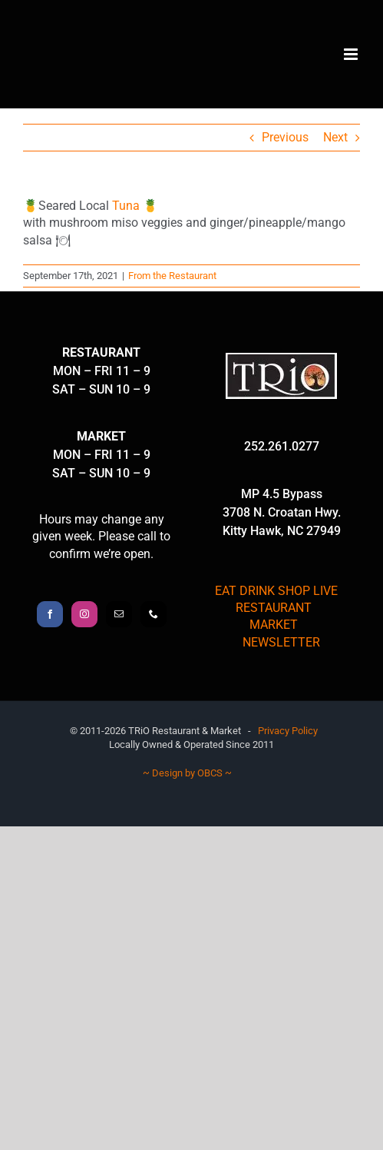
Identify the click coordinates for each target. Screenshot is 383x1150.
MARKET (273, 624)
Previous (285, 137)
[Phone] (153, 614)
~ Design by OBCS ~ (187, 773)
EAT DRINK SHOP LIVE (276, 590)
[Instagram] (84, 614)
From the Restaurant (172, 275)
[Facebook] (50, 614)
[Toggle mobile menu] (352, 54)
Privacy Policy (288, 730)
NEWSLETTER (281, 642)
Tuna (126, 205)
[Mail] (119, 614)
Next (335, 137)
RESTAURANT (274, 607)
